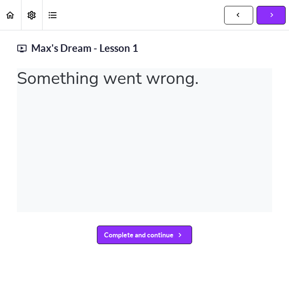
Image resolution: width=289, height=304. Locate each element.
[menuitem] (31, 15)
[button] (10, 15)
